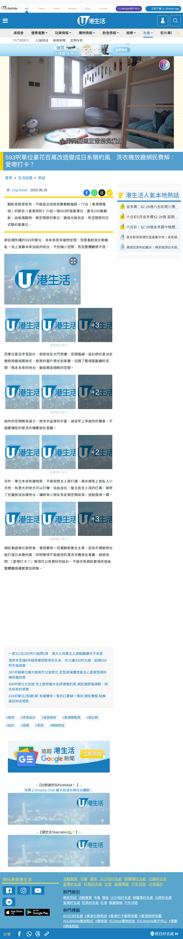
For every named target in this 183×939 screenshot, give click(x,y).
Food (56, 8)
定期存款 (76, 40)
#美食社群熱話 (96, 916)
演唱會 (18, 33)
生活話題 (25, 178)
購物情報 (85, 33)
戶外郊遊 (138, 884)
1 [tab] (82, 50)
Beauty (72, 8)
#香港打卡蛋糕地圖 (123, 916)
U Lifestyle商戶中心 (129, 8)
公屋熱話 (42, 40)
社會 (146, 33)
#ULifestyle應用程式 (78, 921)
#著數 (173, 921)
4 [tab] (95, 50)
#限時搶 (101, 921)
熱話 (41, 178)
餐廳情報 (121, 884)
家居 (40, 725)
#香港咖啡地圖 (150, 916)
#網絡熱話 (71, 926)
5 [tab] (99, 50)
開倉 (93, 879)
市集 (83, 879)
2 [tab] (86, 50)
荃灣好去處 (72, 884)
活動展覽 (70, 879)
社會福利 (156, 884)
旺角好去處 (93, 884)
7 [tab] (90, 55)
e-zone (103, 8)
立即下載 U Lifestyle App (165, 8)
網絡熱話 (58, 725)
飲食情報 (109, 33)
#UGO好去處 (73, 916)
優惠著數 (38, 33)
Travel (41, 8)
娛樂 (129, 33)
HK (27, 8)
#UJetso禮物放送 (122, 921)
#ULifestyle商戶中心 (152, 921)
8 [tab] (95, 55)
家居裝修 (50, 717)
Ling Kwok (19, 190)
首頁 (8, 178)
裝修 (11, 717)
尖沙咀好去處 (111, 879)
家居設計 (29, 717)
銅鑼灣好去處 (135, 879)
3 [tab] (90, 50)
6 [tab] (103, 50)
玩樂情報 (62, 33)
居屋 (26, 725)
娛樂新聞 (59, 40)
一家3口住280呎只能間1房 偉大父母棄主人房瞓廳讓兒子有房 (55, 653)
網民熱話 (70, 898)
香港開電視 (72, 717)
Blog (87, 8)
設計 (11, 725)
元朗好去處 (158, 879)
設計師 (93, 717)
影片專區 (167, 33)
